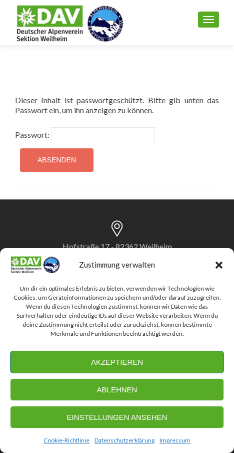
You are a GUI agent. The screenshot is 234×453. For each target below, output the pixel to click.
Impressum (175, 440)
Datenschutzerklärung (124, 440)
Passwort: (85, 135)
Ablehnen (117, 389)
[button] (219, 265)
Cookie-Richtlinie (67, 440)
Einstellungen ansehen (117, 417)
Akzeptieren (117, 362)
